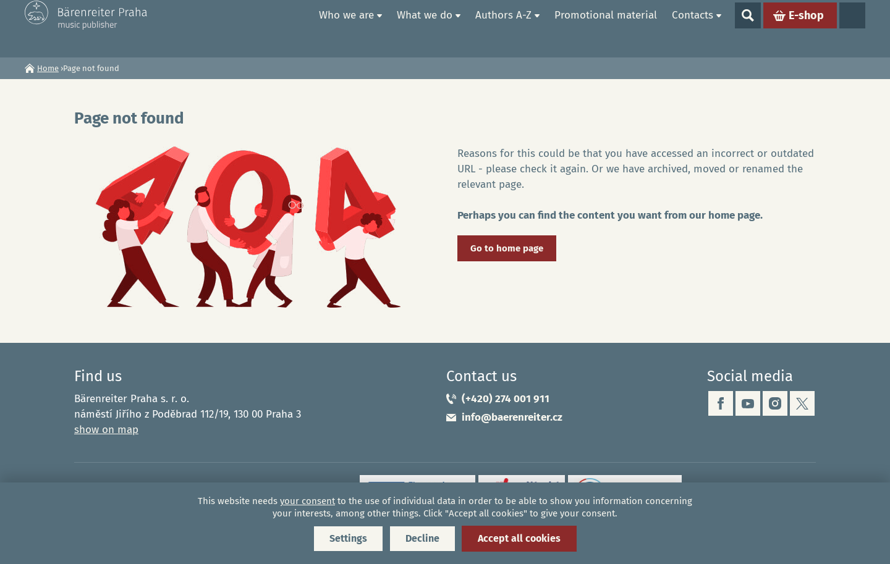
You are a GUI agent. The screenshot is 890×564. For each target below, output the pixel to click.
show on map (106, 429)
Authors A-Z (503, 28)
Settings (348, 538)
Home (297, 28)
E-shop (806, 28)
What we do (424, 28)
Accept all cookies (519, 538)
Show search (748, 28)
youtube (747, 403)
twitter (802, 403)
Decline (422, 538)
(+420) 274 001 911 (505, 398)
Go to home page (506, 248)
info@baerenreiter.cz (512, 417)
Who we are (346, 28)
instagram (775, 403)
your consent (307, 501)
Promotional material (605, 28)
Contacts (692, 28)
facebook (720, 403)
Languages (852, 28)
